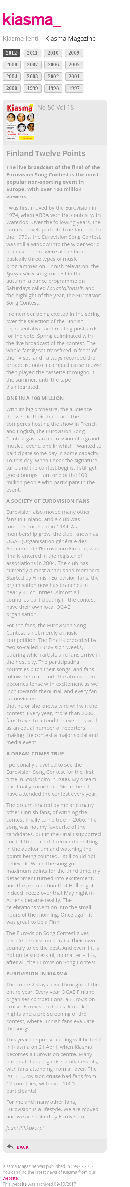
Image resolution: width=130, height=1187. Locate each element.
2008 (11, 65)
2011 (32, 53)
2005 (74, 65)
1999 (32, 88)
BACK (23, 1147)
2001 (74, 76)
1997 (74, 88)
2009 (73, 53)
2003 (32, 76)
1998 (53, 88)
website (10, 1178)
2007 (32, 65)
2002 (53, 76)
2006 (53, 65)
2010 (53, 53)
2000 (11, 88)
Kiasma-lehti (20, 38)
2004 (11, 76)
